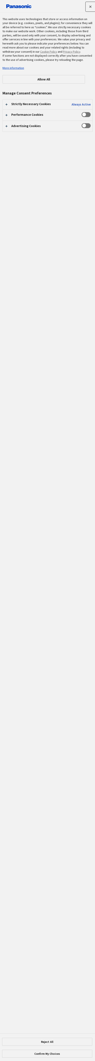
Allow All (43, 79)
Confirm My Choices (47, 1053)
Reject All (47, 1041)
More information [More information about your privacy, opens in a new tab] (13, 68)
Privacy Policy (71, 51)
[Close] (90, 6)
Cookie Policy (48, 51)
